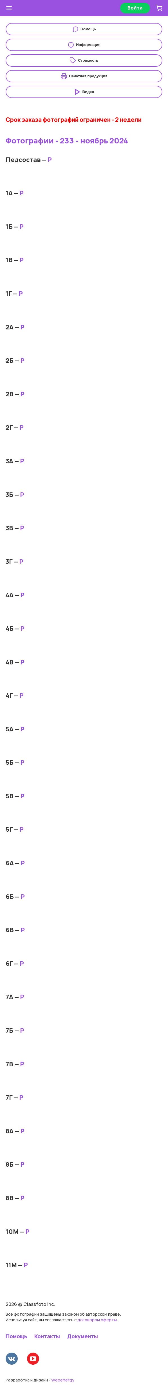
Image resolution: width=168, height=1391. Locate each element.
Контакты (47, 1336)
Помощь (16, 1336)
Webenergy (62, 1380)
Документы (82, 1336)
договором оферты (97, 1319)
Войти (135, 8)
